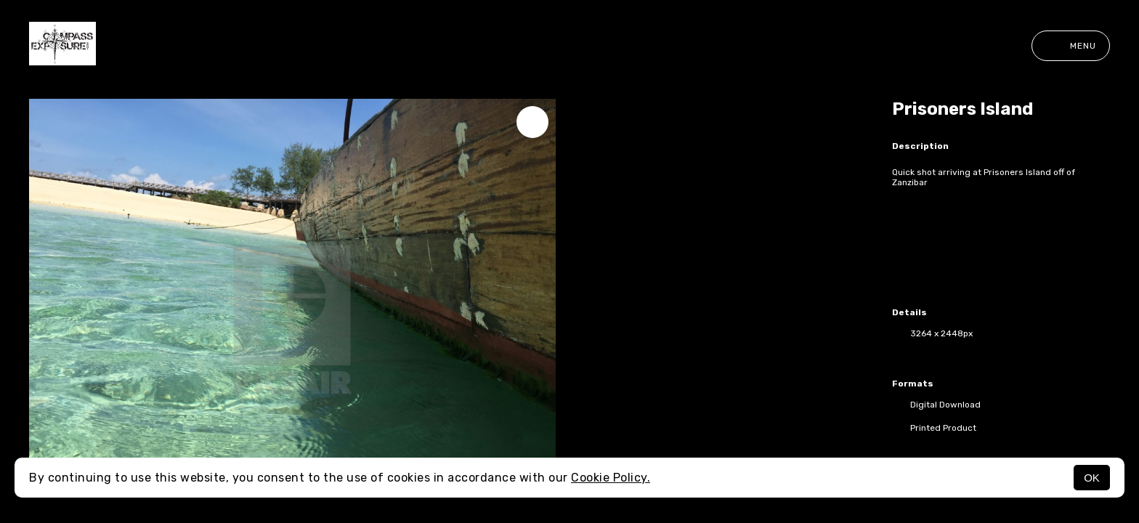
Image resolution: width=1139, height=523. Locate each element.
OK (1092, 477)
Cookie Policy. (610, 478)
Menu (1070, 45)
